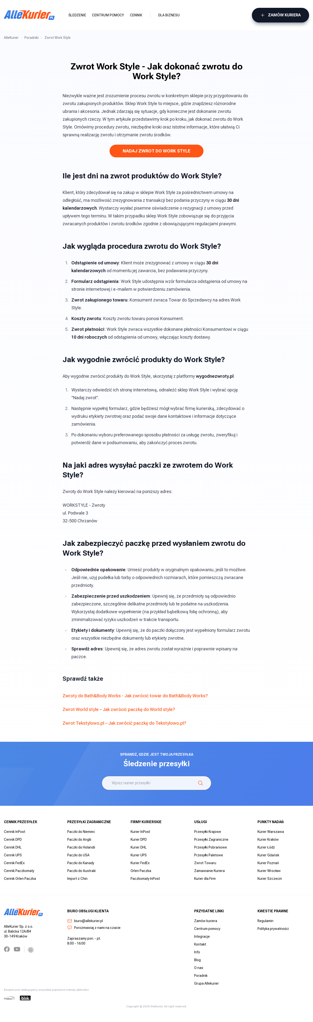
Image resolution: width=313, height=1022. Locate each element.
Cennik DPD (13, 839)
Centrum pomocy (108, 15)
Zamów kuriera (280, 15)
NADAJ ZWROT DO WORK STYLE (156, 150)
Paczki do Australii (81, 871)
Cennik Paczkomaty (19, 871)
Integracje (202, 936)
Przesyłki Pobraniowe (210, 847)
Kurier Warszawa (270, 832)
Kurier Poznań (268, 863)
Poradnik (201, 976)
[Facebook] (7, 949)
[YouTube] (17, 949)
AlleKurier (11, 38)
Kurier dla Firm (205, 879)
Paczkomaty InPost (145, 879)
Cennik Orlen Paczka (20, 879)
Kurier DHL (138, 847)
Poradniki (31, 38)
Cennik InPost (14, 832)
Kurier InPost (140, 832)
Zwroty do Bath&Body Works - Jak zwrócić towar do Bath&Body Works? (135, 695)
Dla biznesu (169, 15)
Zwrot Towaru (205, 863)
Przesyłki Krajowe (207, 832)
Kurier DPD (139, 839)
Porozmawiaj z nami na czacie (94, 927)
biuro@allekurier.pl (85, 920)
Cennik (136, 15)
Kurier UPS (139, 855)
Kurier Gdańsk (268, 855)
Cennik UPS (13, 855)
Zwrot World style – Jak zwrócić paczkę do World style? (119, 709)
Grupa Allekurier (206, 983)
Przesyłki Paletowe (208, 855)
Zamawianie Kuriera (209, 871)
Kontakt (200, 944)
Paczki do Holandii (81, 847)
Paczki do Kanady (80, 863)
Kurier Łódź (266, 847)
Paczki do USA (78, 855)
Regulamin (265, 921)
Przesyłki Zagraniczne (211, 839)
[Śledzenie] (200, 783)
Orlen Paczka (141, 871)
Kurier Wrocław (269, 871)
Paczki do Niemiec (81, 832)
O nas (198, 968)
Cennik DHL (13, 847)
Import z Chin (77, 879)
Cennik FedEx (14, 863)
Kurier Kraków (268, 839)
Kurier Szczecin (269, 879)
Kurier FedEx (140, 863)
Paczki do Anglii (79, 839)
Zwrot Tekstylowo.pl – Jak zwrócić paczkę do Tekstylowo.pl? (124, 723)
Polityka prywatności (273, 929)
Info (197, 952)
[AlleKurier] (29, 15)
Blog (197, 960)
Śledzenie (77, 15)
